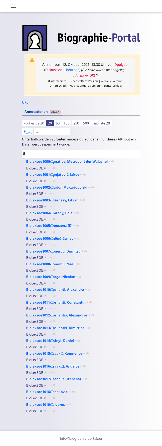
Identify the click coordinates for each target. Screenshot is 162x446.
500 (86, 123)
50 (58, 123)
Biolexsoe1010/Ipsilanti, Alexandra (55, 289)
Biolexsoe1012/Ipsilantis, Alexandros (57, 315)
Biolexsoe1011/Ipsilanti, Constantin (56, 302)
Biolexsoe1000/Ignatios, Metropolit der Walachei (67, 161)
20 (50, 123)
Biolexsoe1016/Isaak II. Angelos (52, 366)
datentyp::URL (85, 75)
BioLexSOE (34, 168)
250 (76, 123)
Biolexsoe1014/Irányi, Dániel (50, 340)
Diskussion (53, 69)
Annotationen (42, 111)
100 (66, 123)
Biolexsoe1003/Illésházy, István (52, 200)
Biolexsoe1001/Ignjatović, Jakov (52, 174)
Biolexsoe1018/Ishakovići (47, 391)
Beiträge (72, 69)
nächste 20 (101, 123)
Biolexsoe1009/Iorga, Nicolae (50, 276)
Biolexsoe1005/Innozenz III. (49, 225)
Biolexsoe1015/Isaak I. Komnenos (54, 353)
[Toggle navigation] (13, 6)
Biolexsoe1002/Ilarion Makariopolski (56, 187)
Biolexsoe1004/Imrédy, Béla (49, 213)
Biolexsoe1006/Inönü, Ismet (49, 238)
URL (25, 102)
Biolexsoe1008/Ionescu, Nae (49, 264)
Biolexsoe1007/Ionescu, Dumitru (53, 251)
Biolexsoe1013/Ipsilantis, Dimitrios (55, 328)
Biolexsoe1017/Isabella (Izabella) (53, 379)
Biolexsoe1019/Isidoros (45, 404)
